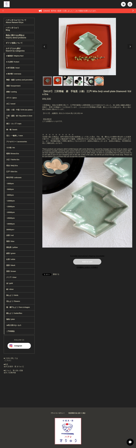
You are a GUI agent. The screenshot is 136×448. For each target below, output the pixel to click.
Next (130, 46)
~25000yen (10, 218)
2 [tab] (57, 81)
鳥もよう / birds (12, 295)
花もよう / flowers (13, 301)
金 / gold (9, 283)
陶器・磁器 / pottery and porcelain (19, 80)
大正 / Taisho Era (12, 159)
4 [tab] (78, 81)
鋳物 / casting (11, 92)
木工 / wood (10, 104)
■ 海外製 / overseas (13, 74)
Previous (44, 46)
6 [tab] (99, 81)
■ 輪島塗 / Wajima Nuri (14, 56)
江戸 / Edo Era (11, 171)
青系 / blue (10, 241)
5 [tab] (88, 81)
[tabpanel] (87, 46)
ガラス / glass (11, 98)
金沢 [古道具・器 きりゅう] (14, 366)
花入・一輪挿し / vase (14, 136)
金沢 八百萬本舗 (10, 373)
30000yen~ (10, 230)
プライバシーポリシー (58, 413)
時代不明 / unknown (13, 177)
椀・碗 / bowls (11, 130)
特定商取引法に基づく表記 (76, 413)
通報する (56, 274)
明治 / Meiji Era (12, 165)
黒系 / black (10, 265)
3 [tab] (68, 81)
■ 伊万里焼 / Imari (13, 68)
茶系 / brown (11, 271)
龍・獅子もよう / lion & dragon (18, 307)
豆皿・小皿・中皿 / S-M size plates (19, 110)
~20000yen (10, 212)
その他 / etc (10, 148)
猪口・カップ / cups (13, 124)
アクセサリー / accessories (16, 142)
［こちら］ (8, 360)
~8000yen (10, 195)
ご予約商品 (10, 331)
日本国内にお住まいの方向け (87, 267)
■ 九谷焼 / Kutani (12, 62)
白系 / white (10, 259)
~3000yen (10, 183)
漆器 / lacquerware (13, 86)
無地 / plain (10, 319)
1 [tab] (47, 81)
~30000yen (10, 224)
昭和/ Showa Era (12, 154)
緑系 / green (10, 253)
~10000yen (10, 201)
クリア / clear (11, 277)
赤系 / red (9, 235)
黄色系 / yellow (12, 247)
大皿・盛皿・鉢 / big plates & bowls (19, 117)
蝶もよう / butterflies (14, 313)
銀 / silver (10, 289)
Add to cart (87, 261)
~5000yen (10, 189)
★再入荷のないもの (13, 325)
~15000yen (10, 206)
